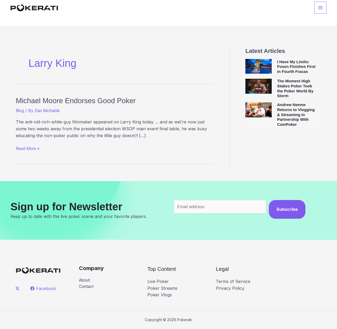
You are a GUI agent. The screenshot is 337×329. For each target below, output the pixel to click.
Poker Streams (162, 288)
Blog (20, 110)
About (85, 280)
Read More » (29, 148)
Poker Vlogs (159, 294)
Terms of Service (233, 281)
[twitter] (18, 288)
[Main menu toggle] (320, 8)
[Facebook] (43, 288)
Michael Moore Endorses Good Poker (86, 100)
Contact (87, 287)
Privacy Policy (230, 288)
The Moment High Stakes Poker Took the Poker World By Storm (295, 88)
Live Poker (158, 281)
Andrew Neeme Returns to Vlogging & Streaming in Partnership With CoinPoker (296, 114)
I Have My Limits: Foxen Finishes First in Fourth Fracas (296, 66)
